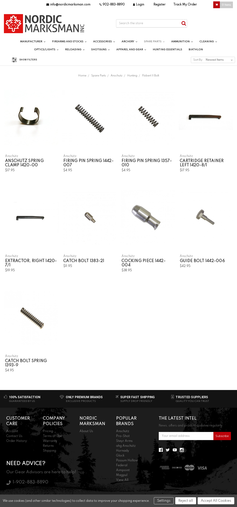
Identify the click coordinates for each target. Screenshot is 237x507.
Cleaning (208, 41)
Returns (48, 446)
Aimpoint (123, 470)
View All (122, 480)
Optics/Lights (46, 49)
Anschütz (122, 431)
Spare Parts (154, 41)
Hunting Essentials (167, 49)
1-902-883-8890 (30, 482)
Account (12, 431)
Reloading (75, 49)
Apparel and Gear (131, 49)
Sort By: (198, 59)
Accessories (104, 41)
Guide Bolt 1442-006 (202, 261)
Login (138, 4)
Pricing (48, 431)
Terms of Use (52, 436)
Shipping (49, 450)
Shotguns (100, 49)
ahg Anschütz (126, 446)
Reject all (185, 501)
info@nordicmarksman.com (68, 4)
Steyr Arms (124, 441)
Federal (121, 465)
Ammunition (182, 41)
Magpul (121, 475)
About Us (86, 431)
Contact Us (14, 436)
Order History (16, 441)
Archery (129, 41)
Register (159, 4)
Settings (163, 501)
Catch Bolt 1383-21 (83, 261)
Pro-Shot (123, 436)
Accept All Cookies (216, 501)
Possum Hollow (127, 460)
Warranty (50, 441)
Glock (120, 455)
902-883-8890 (112, 4)
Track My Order (185, 4)
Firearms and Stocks (69, 41)
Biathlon (196, 49)
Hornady (122, 450)
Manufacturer (32, 41)
